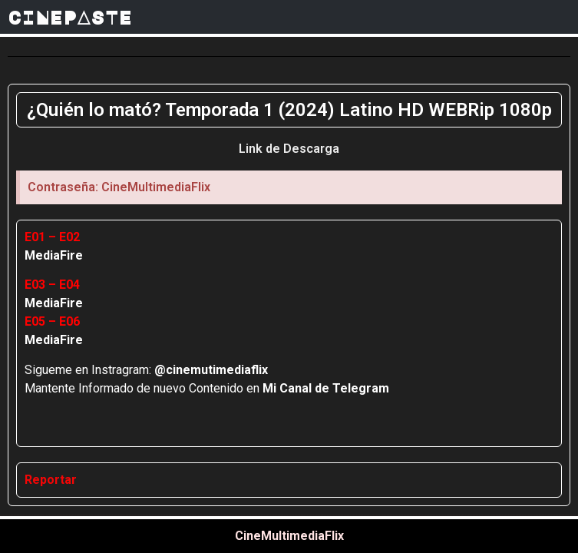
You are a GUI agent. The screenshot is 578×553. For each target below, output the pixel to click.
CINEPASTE (70, 17)
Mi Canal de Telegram (326, 388)
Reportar (51, 479)
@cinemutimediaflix (211, 370)
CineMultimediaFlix (289, 535)
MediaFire (54, 255)
